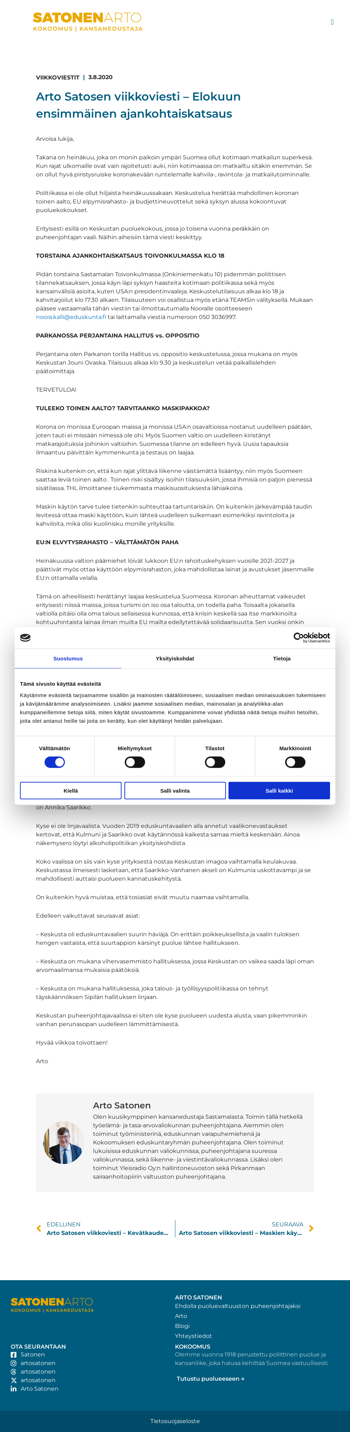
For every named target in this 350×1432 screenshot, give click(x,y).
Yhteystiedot (193, 1336)
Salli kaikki (279, 790)
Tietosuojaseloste (175, 1421)
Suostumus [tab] (68, 658)
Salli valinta (175, 790)
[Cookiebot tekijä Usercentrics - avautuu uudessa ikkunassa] (299, 638)
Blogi (182, 1326)
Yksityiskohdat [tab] (175, 658)
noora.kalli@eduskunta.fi (71, 317)
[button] (332, 22)
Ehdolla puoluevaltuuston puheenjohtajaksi (237, 1306)
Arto (181, 1316)
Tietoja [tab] (282, 658)
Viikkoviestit (57, 77)
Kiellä (70, 790)
